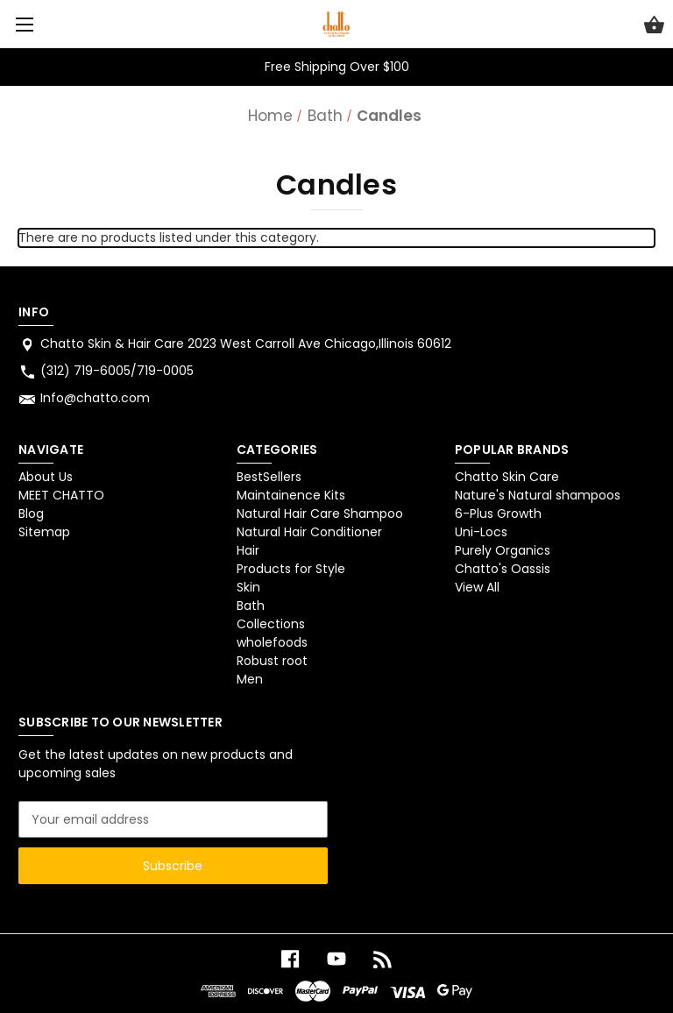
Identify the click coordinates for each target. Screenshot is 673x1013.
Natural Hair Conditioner (309, 532)
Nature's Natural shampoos (537, 495)
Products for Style (291, 568)
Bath (251, 605)
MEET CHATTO (61, 495)
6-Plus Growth (498, 513)
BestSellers (269, 476)
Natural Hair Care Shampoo (320, 513)
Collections (271, 624)
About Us (45, 476)
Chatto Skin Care (507, 476)
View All (477, 587)
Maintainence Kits (291, 495)
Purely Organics (502, 550)
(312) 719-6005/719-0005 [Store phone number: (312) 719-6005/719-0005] (117, 370)
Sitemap (44, 532)
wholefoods (272, 642)
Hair (248, 550)
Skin (248, 587)
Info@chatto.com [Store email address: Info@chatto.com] (95, 398)
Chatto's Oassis (502, 568)
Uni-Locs (481, 532)
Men (250, 679)
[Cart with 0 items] (654, 27)
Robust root (272, 660)
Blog (31, 513)
